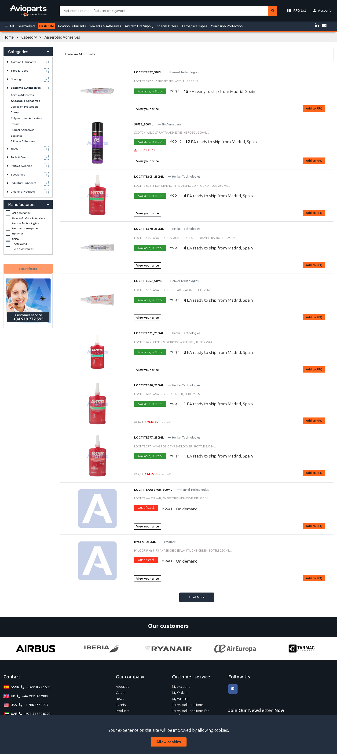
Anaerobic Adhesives (25, 100)
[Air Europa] (235, 648)
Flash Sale (46, 26)
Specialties (18, 174)
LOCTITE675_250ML (149, 333)
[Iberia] (102, 648)
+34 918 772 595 (38, 687)
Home (9, 37)
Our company (130, 676)
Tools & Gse (18, 157)
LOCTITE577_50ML (148, 72)
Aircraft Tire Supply (139, 26)
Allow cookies (168, 742)
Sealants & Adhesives (105, 26)
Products (122, 711)
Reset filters (28, 269)
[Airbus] (35, 648)
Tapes (14, 148)
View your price (147, 108)
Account (322, 10)
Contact (12, 676)
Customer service (191, 676)
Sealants (16, 135)
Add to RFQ (314, 108)
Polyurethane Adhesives (26, 118)
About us (122, 686)
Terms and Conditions (188, 705)
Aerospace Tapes (194, 26)
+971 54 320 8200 (37, 714)
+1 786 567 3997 (36, 705)
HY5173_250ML (145, 541)
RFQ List (296, 10)
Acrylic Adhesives (22, 95)
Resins (15, 124)
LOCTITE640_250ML (149, 385)
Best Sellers (27, 26)
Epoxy (15, 112)
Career (121, 693)
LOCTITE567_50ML (148, 280)
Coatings (16, 79)
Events (121, 705)
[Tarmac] (301, 648)
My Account (181, 686)
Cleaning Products (23, 191)
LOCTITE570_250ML (149, 228)
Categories (18, 51)
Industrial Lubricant (23, 183)
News (120, 699)
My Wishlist (180, 699)
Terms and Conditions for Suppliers (190, 713)
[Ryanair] (168, 649)
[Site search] (164, 11)
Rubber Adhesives (22, 130)
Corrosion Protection (227, 26)
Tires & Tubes (19, 70)
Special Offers (167, 26)
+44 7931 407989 (35, 696)
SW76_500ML (143, 124)
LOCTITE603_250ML (149, 176)
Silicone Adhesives (23, 141)
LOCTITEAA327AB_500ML (153, 489)
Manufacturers (21, 204)
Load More (197, 597)
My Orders (179, 693)
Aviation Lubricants (72, 26)
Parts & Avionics (21, 166)
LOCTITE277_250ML (149, 437)
